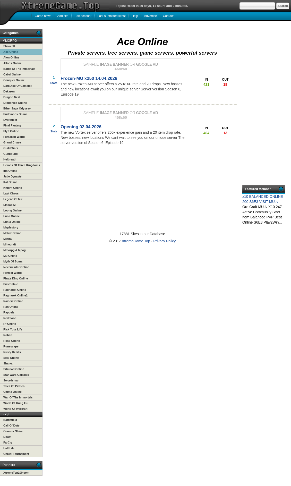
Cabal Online (12, 74)
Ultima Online (12, 391)
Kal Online (10, 182)
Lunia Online (12, 221)
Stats (53, 82)
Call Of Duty (11, 425)
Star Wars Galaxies (16, 374)
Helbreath (9, 159)
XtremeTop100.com (16, 472)
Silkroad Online (13, 369)
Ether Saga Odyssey (17, 108)
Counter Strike (13, 431)
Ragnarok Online (14, 289)
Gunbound (10, 153)
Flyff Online (11, 131)
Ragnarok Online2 (15, 295)
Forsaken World (14, 136)
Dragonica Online (15, 102)
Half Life (8, 448)
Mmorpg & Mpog (14, 250)
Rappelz (8, 312)
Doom (7, 436)
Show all (9, 46)
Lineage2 (9, 204)
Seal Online (11, 357)
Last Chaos (11, 193)
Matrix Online (12, 233)
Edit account (82, 16)
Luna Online (11, 216)
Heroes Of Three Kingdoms (21, 165)
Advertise (150, 16)
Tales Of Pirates (13, 386)
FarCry (7, 442)
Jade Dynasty (12, 176)
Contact (168, 16)
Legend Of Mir (12, 199)
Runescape (11, 346)
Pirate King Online (15, 278)
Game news (43, 16)
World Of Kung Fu (15, 403)
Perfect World (12, 272)
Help (135, 16)
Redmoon (9, 318)
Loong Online (12, 210)
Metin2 (7, 238)
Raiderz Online (13, 301)
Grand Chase (12, 142)
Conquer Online (14, 80)
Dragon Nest (11, 97)
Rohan (7, 335)
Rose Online (11, 340)
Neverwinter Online (16, 267)
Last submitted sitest (111, 16)
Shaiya (7, 363)
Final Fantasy (12, 125)
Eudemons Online (15, 114)
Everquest (10, 119)
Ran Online (10, 306)
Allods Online (12, 63)
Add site (62, 16)
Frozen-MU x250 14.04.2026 (89, 78)
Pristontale (10, 284)
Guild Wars (10, 148)
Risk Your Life (12, 329)
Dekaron (9, 91)
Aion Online (11, 57)
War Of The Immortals (18, 397)
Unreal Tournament (16, 453)
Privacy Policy (164, 241)
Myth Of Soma (12, 261)
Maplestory (10, 227)
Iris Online (10, 170)
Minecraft (9, 244)
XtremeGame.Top (136, 241)
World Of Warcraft (15, 408)
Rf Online (9, 323)
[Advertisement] (141, 174)
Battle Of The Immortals (19, 68)
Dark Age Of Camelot (17, 85)
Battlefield (10, 419)
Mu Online (10, 255)
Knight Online (12, 187)
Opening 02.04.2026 (81, 126)
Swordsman (11, 380)
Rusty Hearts (12, 352)
